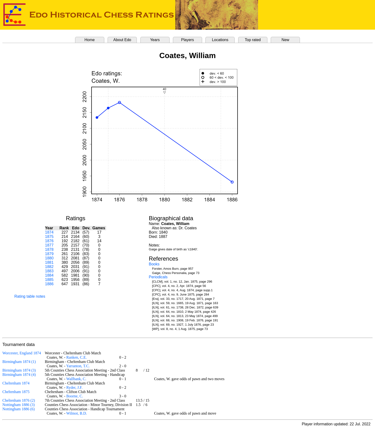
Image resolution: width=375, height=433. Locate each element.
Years (155, 40)
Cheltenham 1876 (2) (18, 400)
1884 (49, 275)
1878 (49, 249)
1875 (49, 237)
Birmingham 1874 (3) (19, 370)
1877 (49, 245)
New (285, 40)
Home (89, 40)
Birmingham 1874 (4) (19, 375)
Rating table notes (29, 296)
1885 (49, 280)
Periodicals (158, 277)
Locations (220, 40)
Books (154, 264)
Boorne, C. (74, 396)
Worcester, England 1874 (21, 353)
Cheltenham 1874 (15, 383)
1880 (49, 258)
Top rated (253, 40)
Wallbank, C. (76, 379)
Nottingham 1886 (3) (18, 405)
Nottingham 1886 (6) (18, 409)
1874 (49, 232)
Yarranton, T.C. (78, 366)
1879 (49, 254)
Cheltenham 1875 (15, 392)
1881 (49, 262)
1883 (49, 271)
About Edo (122, 40)
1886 (49, 284)
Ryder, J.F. (74, 387)
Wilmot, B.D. (76, 413)
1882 (49, 267)
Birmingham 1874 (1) (19, 362)
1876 (49, 241)
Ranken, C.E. (76, 357)
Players (187, 40)
